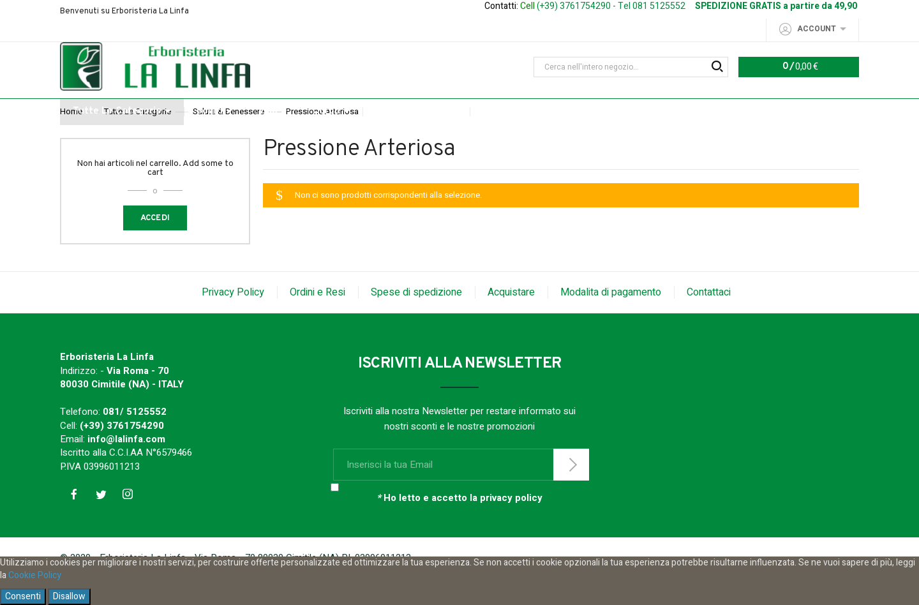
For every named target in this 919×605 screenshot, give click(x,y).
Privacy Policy (233, 318)
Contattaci (709, 318)
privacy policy (511, 525)
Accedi (155, 244)
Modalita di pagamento (610, 318)
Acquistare (511, 318)
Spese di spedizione (416, 318)
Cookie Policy (34, 575)
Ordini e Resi (317, 318)
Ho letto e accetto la (459, 525)
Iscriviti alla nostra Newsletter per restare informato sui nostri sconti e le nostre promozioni (459, 445)
